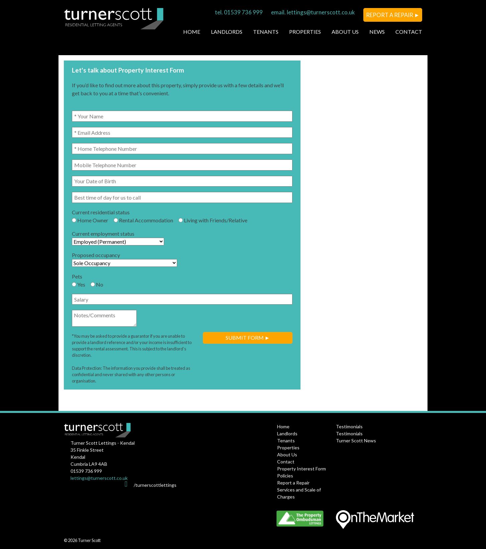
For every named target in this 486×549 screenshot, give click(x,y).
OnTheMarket (375, 521)
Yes (78, 284)
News (377, 31)
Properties (305, 31)
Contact (408, 31)
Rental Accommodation (143, 220)
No (97, 284)
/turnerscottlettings (155, 485)
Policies (285, 475)
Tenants (265, 31)
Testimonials (349, 426)
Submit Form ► (248, 337)
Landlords (226, 31)
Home (191, 31)
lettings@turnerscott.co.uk (321, 12)
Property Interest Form (301, 468)
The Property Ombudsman (304, 518)
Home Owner (90, 220)
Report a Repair (293, 482)
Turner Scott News (356, 440)
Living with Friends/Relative (212, 220)
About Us (345, 31)
